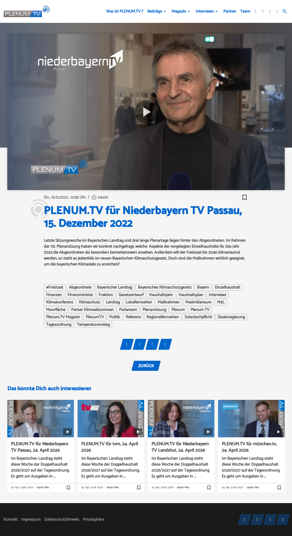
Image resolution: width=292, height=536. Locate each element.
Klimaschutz (89, 302)
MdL (220, 302)
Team (245, 11)
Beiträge (154, 11)
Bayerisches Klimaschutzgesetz (165, 287)
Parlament (128, 310)
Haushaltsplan (191, 295)
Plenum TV (199, 310)
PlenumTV (95, 317)
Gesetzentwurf (131, 295)
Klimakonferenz (59, 302)
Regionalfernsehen (162, 317)
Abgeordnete (80, 287)
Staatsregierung (231, 317)
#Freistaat (54, 287)
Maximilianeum (198, 302)
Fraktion (106, 295)
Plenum (178, 310)
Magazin (179, 11)
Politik (114, 317)
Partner (229, 11)
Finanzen (54, 295)
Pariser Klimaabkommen (92, 310)
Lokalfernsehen (138, 302)
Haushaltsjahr (161, 295)
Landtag (113, 302)
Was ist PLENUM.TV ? (124, 11)
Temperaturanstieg (93, 324)
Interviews (205, 11)
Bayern (203, 287)
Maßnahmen (169, 302)
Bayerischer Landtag (114, 287)
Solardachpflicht (198, 317)
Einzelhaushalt (227, 287)
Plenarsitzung (154, 310)
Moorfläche (55, 310)
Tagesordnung (58, 324)
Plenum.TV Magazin (63, 317)
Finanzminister (80, 295)
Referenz (133, 317)
